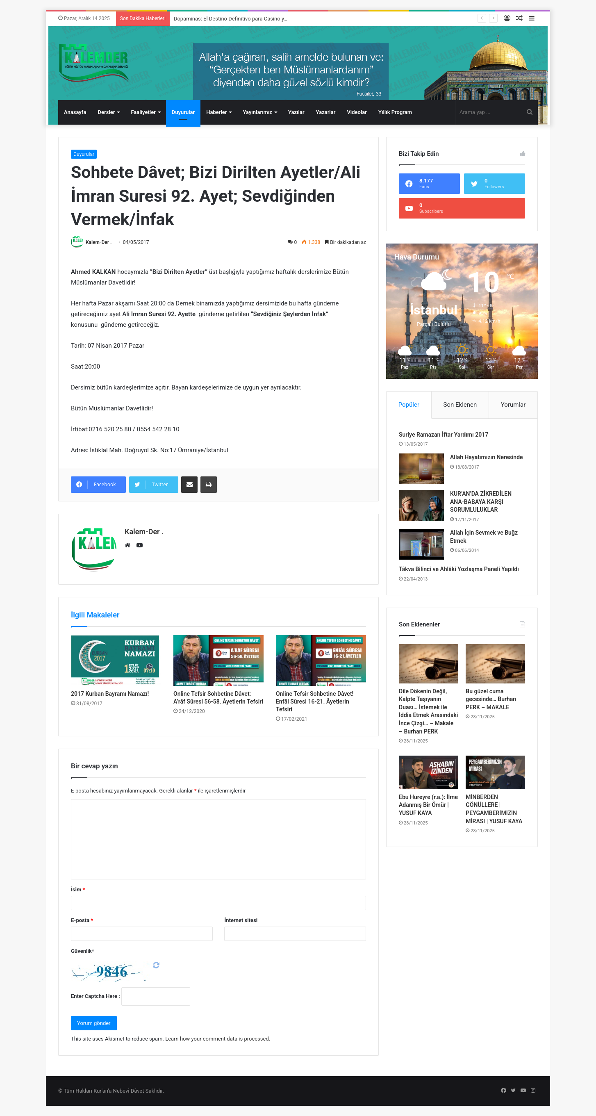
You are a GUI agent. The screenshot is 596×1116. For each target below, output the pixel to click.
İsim (78, 889)
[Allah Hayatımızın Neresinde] (421, 468)
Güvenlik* (82, 951)
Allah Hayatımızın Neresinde (486, 457)
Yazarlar (326, 112)
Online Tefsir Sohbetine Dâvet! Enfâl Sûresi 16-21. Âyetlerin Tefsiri (314, 701)
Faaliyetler (143, 112)
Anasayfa (75, 112)
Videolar (357, 112)
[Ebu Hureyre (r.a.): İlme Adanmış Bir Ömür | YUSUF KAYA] (428, 772)
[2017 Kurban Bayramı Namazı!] (116, 660)
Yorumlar (513, 404)
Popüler (408, 404)
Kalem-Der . (98, 242)
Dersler (106, 112)
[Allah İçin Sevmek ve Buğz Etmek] (421, 544)
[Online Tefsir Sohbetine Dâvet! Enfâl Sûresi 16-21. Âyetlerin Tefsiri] (321, 660)
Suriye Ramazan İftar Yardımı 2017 (443, 434)
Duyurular (183, 112)
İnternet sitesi (240, 920)
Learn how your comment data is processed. (217, 1039)
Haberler (216, 112)
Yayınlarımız (257, 112)
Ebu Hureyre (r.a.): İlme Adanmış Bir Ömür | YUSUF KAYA (428, 805)
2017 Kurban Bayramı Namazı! (110, 693)
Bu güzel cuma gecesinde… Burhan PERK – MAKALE (491, 699)
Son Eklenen (460, 404)
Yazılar (296, 112)
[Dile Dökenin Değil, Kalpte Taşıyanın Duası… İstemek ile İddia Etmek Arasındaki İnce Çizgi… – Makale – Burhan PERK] (428, 663)
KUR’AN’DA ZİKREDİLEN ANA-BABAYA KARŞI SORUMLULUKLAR (481, 501)
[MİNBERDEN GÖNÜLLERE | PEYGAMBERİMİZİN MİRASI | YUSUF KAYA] (495, 772)
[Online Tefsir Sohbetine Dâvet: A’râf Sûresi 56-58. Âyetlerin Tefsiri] (218, 660)
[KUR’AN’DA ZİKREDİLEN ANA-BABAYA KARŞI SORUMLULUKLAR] (421, 505)
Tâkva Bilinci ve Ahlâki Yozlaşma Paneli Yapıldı (459, 569)
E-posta (82, 920)
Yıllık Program (395, 112)
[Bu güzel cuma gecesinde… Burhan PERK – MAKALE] (495, 663)
